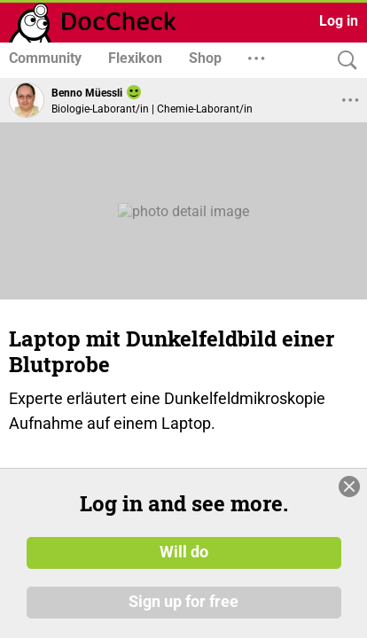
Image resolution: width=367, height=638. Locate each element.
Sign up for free (183, 602)
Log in (338, 20)
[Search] (343, 60)
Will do (184, 552)
